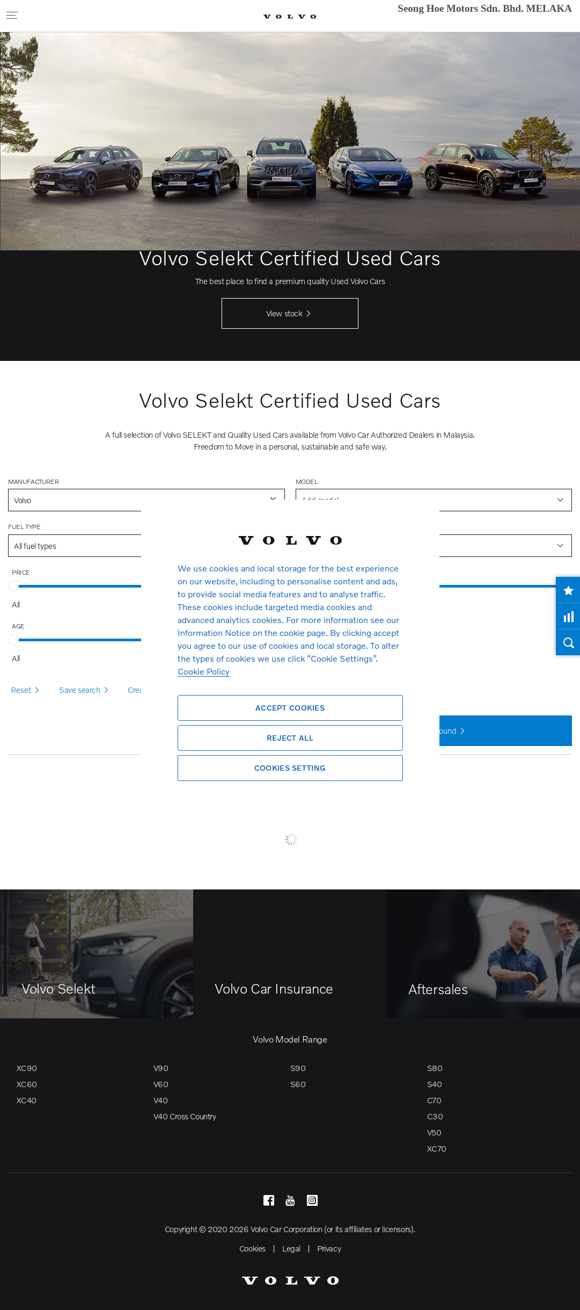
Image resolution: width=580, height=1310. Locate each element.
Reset (27, 690)
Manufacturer (33, 481)
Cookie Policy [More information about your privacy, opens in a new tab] (204, 671)
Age (18, 626)
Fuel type (24, 527)
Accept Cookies (290, 707)
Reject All (290, 737)
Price (21, 572)
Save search (85, 690)
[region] (290, 655)
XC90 (27, 1068)
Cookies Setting (290, 767)
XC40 (26, 1100)
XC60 (27, 1084)
